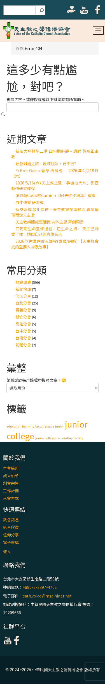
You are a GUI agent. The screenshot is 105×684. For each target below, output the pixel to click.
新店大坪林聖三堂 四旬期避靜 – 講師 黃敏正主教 (55, 153)
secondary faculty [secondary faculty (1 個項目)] (70, 438)
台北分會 (23, 303)
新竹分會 (23, 317)
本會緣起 (11, 468)
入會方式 (11, 498)
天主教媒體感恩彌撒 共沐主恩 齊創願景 (49, 222)
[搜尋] (41, 10)
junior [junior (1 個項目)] (59, 426)
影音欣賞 (11, 527)
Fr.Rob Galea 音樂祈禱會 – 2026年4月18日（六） (55, 173)
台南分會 (23, 337)
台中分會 (23, 330)
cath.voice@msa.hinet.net (47, 596)
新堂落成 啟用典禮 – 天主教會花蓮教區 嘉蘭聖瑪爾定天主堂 (55, 212)
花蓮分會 (23, 344)
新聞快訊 (23, 289)
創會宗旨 (11, 483)
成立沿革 (11, 475)
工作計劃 (11, 490)
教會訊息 (23, 282)
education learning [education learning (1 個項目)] (20, 426)
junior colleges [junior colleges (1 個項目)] (45, 438)
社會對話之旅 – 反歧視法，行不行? (45, 163)
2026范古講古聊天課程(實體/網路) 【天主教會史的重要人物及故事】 (55, 243)
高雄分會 (23, 324)
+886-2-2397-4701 (40, 587)
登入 (7, 551)
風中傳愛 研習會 (29, 202)
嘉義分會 (23, 310)
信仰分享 (23, 296)
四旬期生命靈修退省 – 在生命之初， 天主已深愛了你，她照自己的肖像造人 (55, 231)
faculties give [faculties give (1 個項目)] (44, 426)
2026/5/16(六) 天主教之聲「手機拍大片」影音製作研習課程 (55, 185)
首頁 (19, 48)
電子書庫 (11, 542)
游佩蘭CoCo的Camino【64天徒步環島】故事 (55, 195)
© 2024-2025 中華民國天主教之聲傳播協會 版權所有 (52, 670)
